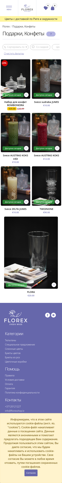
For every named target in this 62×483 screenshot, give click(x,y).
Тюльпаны (10, 340)
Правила (9, 375)
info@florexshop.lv (14, 410)
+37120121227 (13, 406)
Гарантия (10, 388)
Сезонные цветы (14, 348)
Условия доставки (14, 379)
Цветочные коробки (16, 361)
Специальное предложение (20, 344)
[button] (9, 8)
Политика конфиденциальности (22, 392)
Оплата (9, 384)
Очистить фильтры (14, 54)
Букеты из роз (12, 357)
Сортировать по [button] (14, 46)
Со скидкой (40, 47)
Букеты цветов (13, 353)
